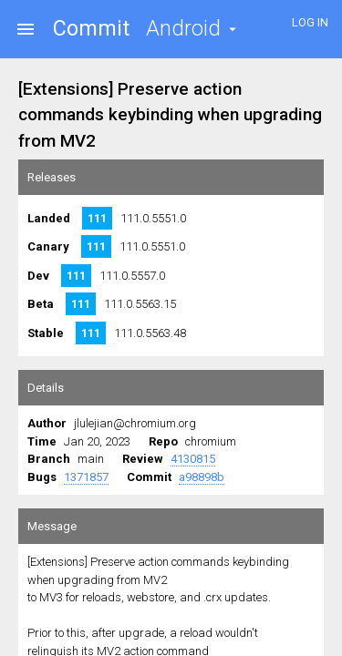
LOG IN (310, 22)
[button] (191, 28)
